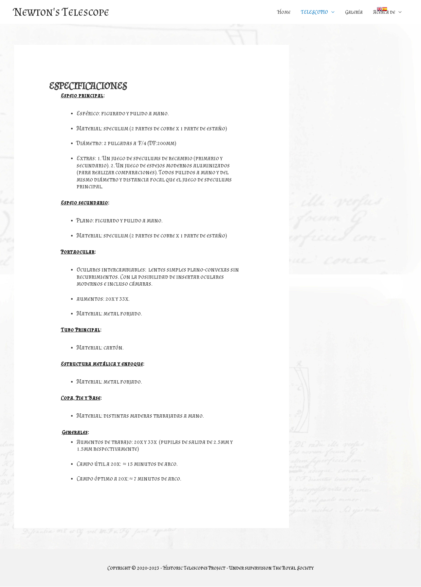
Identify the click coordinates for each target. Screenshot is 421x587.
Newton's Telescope (62, 12)
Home (283, 12)
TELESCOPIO (314, 12)
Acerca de (384, 12)
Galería (354, 12)
